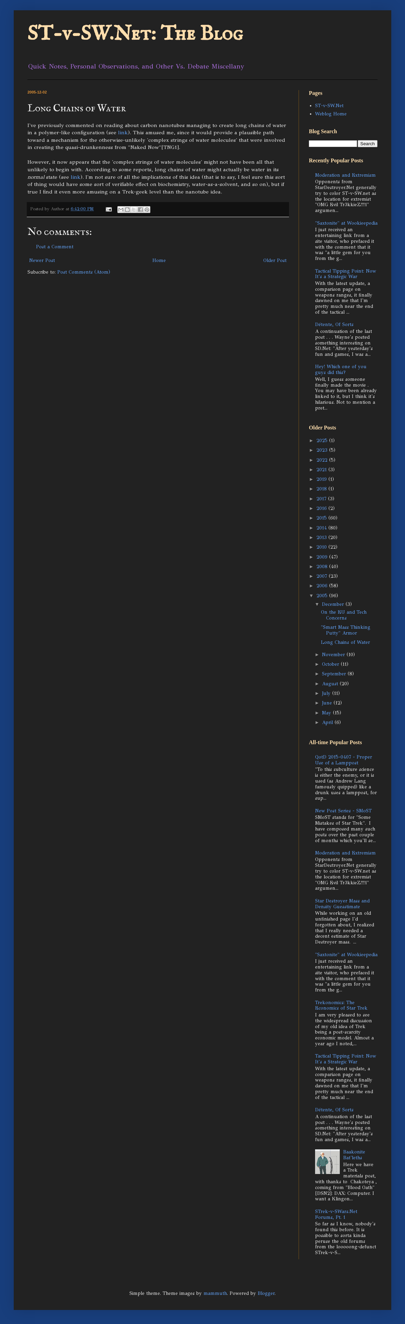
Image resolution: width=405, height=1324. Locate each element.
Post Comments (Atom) (83, 272)
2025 (322, 441)
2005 (322, 596)
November (334, 655)
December (334, 604)
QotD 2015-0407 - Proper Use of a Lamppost (343, 760)
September (335, 674)
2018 (322, 489)
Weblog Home (331, 114)
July (327, 693)
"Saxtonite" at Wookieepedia (346, 223)
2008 (322, 567)
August (331, 684)
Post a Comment (54, 247)
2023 (322, 450)
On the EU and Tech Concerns (344, 615)
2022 (322, 460)
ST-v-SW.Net (329, 106)
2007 (322, 576)
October (331, 664)
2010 (322, 547)
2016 (322, 508)
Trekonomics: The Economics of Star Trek (341, 1005)
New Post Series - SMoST (343, 811)
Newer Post (42, 260)
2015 (322, 518)
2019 (322, 479)
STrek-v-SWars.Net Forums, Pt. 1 (336, 1214)
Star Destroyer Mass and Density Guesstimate (342, 904)
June (328, 703)
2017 (322, 499)
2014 (322, 528)
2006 (322, 586)
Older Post (275, 260)
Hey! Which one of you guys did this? (341, 369)
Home (159, 260)
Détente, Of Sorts (334, 324)
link (123, 132)
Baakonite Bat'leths (354, 1155)
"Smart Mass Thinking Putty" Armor (345, 630)
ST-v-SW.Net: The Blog (135, 34)
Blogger (266, 1293)
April (328, 722)
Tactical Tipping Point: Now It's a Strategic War (345, 274)
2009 (322, 557)
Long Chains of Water (345, 642)
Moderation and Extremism (345, 175)
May (327, 713)
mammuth (215, 1293)
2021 (322, 470)
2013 (322, 537)
